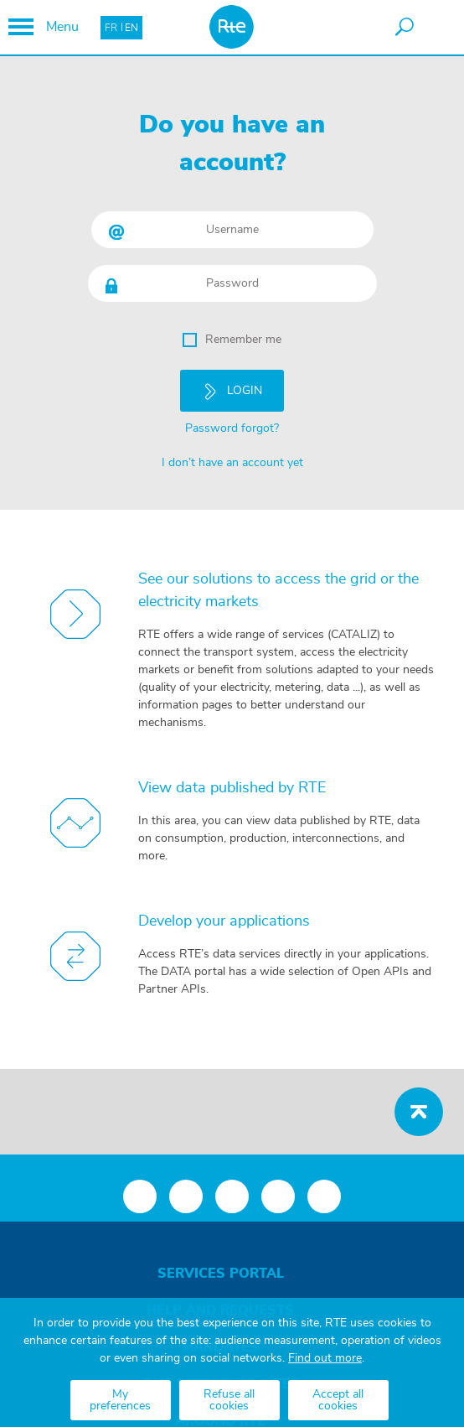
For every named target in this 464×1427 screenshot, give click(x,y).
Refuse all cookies (229, 1400)
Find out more (325, 1358)
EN (131, 28)
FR (111, 28)
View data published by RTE (232, 782)
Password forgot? (232, 425)
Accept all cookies (337, 1400)
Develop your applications (224, 915)
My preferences (120, 1400)
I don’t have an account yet (232, 459)
